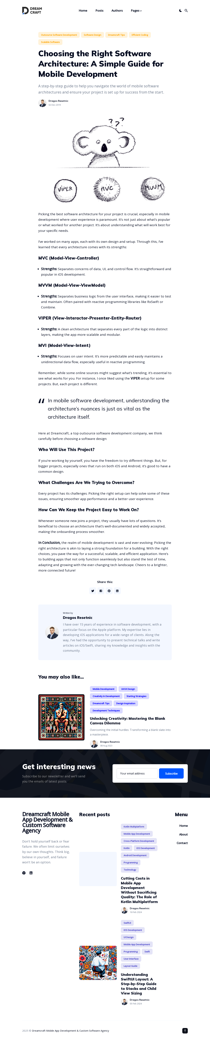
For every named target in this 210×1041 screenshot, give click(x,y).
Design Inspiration (125, 703)
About (183, 834)
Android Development (135, 855)
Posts (99, 10)
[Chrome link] (24, 873)
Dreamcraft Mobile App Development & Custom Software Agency (70, 1030)
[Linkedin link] (31, 873)
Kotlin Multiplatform (134, 826)
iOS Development (145, 848)
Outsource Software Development (59, 34)
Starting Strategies (136, 696)
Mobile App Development (137, 833)
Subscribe (171, 773)
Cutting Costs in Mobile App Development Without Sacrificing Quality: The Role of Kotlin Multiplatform (139, 890)
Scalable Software (50, 42)
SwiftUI (127, 922)
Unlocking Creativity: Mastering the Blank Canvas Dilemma (127, 720)
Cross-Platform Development (139, 841)
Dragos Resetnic (58, 101)
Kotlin (127, 848)
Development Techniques (106, 710)
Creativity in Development (106, 696)
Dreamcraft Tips (116, 34)
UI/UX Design (128, 689)
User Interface (131, 958)
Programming (131, 862)
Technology (130, 869)
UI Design (129, 937)
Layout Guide (130, 965)
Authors (117, 10)
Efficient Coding (140, 34)
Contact (182, 843)
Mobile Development (103, 689)
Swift (147, 951)
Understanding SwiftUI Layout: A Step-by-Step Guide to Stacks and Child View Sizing (138, 983)
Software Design (92, 34)
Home (83, 10)
